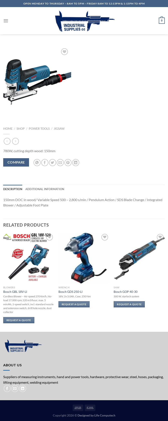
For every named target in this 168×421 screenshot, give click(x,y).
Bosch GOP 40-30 (125, 291)
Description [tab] (12, 189)
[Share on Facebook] (44, 162)
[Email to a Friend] (60, 162)
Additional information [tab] (44, 189)
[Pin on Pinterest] (68, 162)
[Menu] (5, 20)
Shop (21, 128)
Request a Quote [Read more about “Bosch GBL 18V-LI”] (18, 320)
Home (7, 128)
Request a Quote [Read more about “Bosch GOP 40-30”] (129, 304)
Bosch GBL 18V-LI (15, 291)
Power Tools (39, 128)
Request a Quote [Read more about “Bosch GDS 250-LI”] (74, 304)
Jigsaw (59, 128)
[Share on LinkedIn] (75, 162)
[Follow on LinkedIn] (22, 388)
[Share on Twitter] (52, 162)
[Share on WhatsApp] (37, 162)
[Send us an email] (14, 388)
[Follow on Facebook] (7, 388)
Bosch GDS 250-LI (70, 291)
